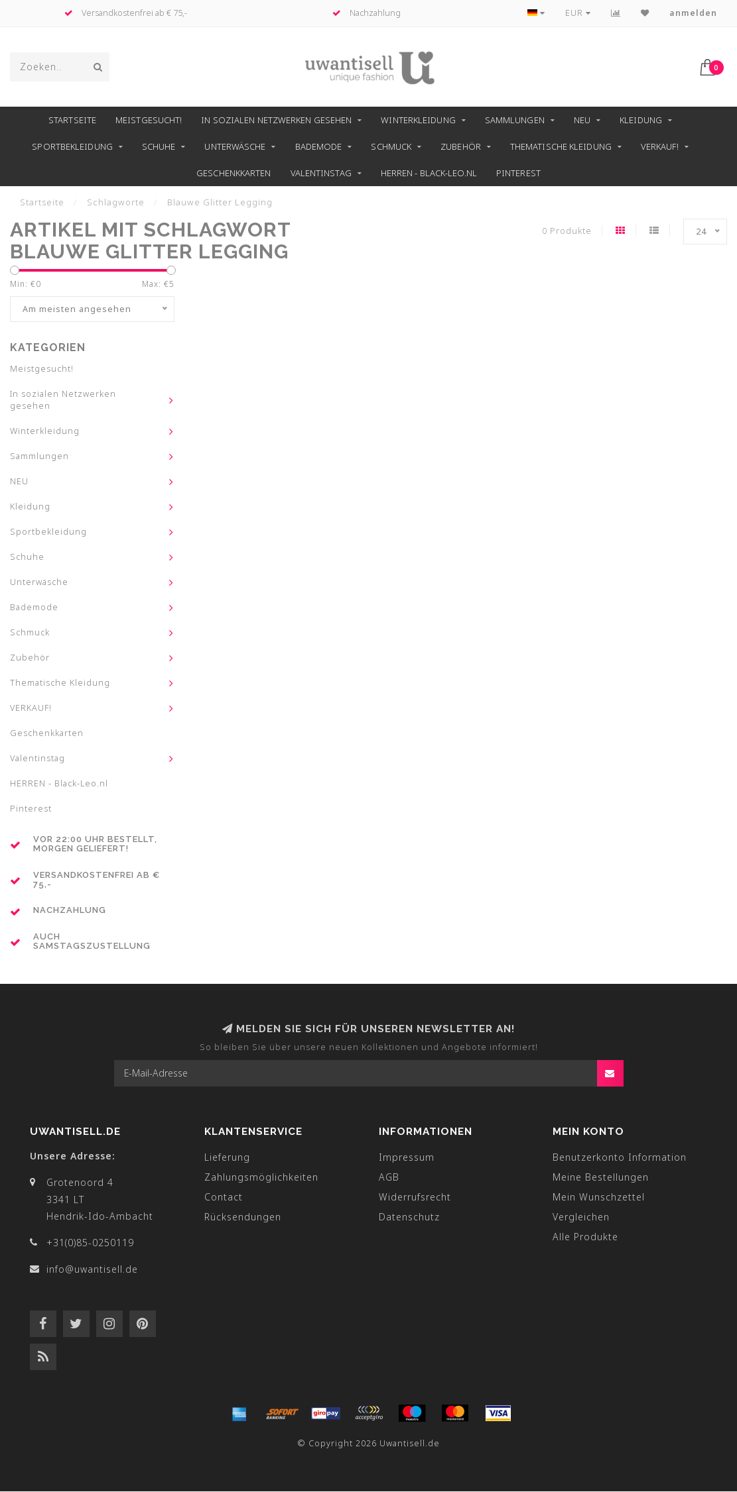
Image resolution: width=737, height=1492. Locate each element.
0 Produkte (567, 231)
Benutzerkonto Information (620, 1157)
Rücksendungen (242, 1217)
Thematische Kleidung (561, 146)
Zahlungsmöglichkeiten (261, 1177)
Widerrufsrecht (415, 1197)
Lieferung (227, 1157)
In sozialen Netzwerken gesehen (276, 120)
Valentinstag (321, 173)
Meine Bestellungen (601, 1177)
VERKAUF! (660, 146)
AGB (389, 1177)
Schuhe (159, 146)
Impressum (407, 1157)
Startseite (72, 120)
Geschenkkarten (233, 173)
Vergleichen (581, 1217)
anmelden (693, 13)
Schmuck (391, 146)
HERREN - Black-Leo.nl (429, 173)
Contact (223, 1197)
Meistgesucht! (148, 120)
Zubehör (460, 146)
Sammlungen (515, 120)
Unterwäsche (234, 146)
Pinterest (518, 173)
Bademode (318, 146)
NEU (582, 120)
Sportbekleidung (72, 146)
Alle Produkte (585, 1237)
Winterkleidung (418, 120)
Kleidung (641, 120)
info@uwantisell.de (92, 1269)
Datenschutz (409, 1217)
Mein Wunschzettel (599, 1197)
